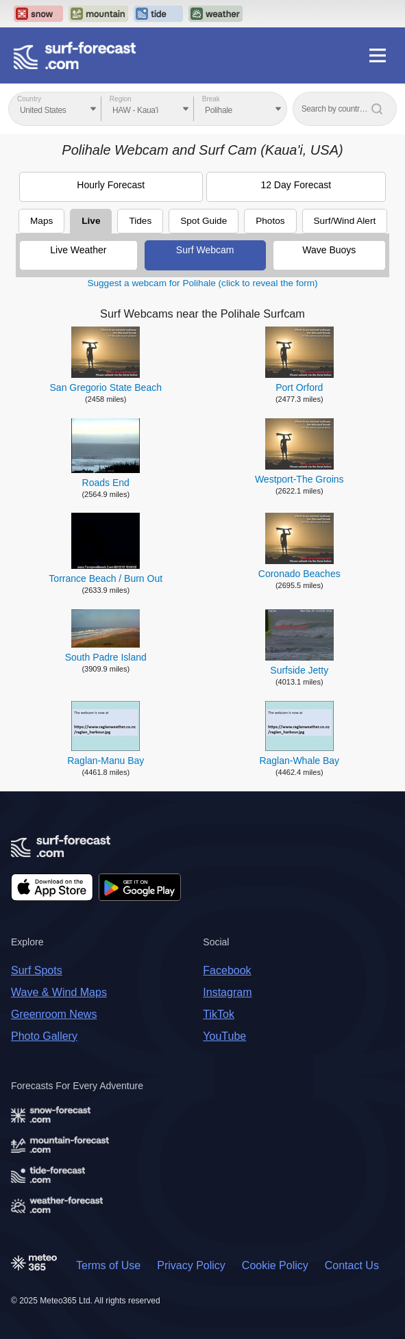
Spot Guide (203, 221)
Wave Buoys (329, 249)
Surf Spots (36, 970)
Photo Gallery (44, 1036)
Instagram (227, 992)
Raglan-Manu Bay (105, 760)
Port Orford (299, 387)
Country (29, 99)
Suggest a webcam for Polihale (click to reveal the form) (202, 283)
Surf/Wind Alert (345, 221)
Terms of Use (108, 1265)
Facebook (227, 970)
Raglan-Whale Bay (299, 760)
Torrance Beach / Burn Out (105, 578)
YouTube (224, 1036)
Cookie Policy (275, 1265)
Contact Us (352, 1265)
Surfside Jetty (299, 670)
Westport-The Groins (299, 479)
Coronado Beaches (299, 573)
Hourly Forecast (111, 184)
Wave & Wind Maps (59, 992)
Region (121, 99)
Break (211, 99)
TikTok (218, 1014)
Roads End (106, 482)
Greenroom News (54, 1014)
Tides (140, 221)
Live (91, 221)
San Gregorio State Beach (106, 387)
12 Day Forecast (295, 184)
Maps (41, 221)
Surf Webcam (205, 249)
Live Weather (78, 249)
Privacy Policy (191, 1265)
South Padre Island (106, 657)
